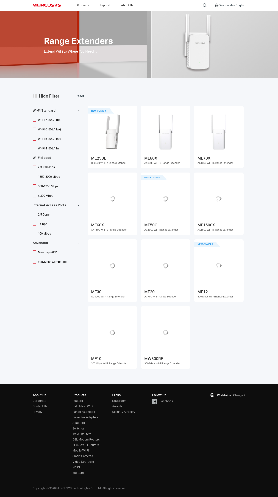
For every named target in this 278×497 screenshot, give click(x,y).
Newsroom (119, 400)
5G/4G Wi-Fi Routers (86, 445)
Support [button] (105, 5)
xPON (76, 467)
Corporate (39, 400)
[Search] (204, 5)
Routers (78, 400)
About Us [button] (127, 5)
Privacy (37, 411)
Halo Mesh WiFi (83, 406)
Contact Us (40, 406)
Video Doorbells (83, 461)
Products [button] (83, 5)
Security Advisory (123, 411)
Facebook (162, 401)
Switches (78, 428)
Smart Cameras (83, 456)
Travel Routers (82, 434)
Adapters (79, 422)
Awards (117, 406)
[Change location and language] (229, 5)
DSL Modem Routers (86, 439)
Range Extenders (84, 411)
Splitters (78, 472)
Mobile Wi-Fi (81, 450)
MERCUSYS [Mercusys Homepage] (47, 5)
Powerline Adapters (85, 417)
